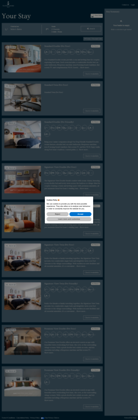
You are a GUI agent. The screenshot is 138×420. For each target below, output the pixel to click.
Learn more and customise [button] (69, 219)
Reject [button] (57, 214)
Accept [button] (80, 214)
